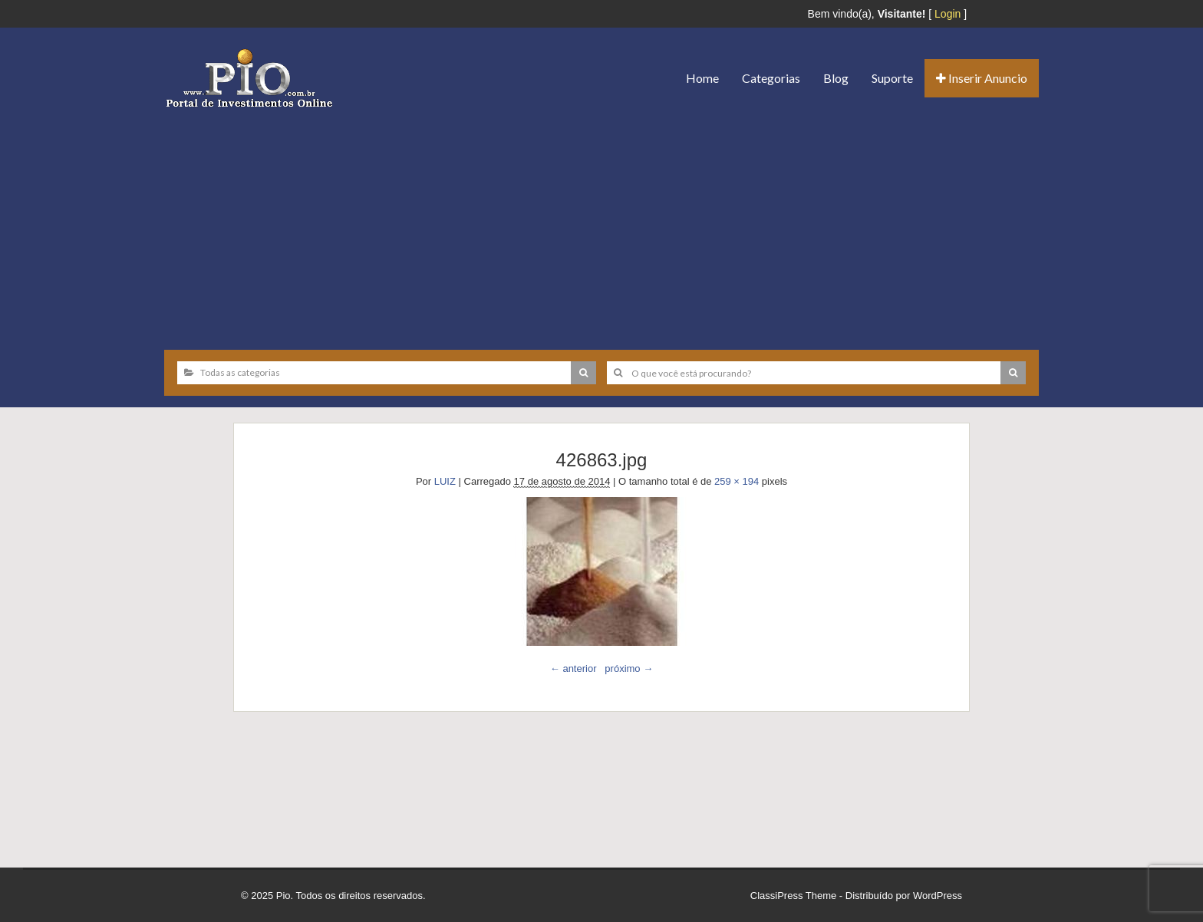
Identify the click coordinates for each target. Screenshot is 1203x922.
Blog (836, 78)
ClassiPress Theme (793, 895)
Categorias (771, 78)
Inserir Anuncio (981, 78)
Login (947, 14)
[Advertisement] (601, 223)
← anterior (573, 668)
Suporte (892, 78)
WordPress (937, 895)
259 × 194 (736, 481)
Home (702, 78)
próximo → (629, 668)
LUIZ (445, 481)
